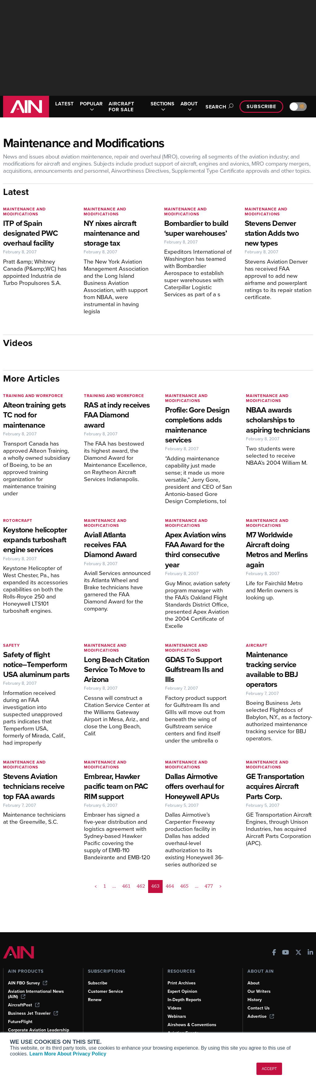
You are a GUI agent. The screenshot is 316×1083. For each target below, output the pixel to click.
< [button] (95, 886)
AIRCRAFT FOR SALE (121, 106)
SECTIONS (162, 106)
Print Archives (182, 983)
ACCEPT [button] (269, 1069)
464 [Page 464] (170, 886)
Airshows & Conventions (192, 1024)
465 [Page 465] (184, 886)
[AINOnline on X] (298, 953)
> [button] (220, 886)
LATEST (64, 104)
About (253, 983)
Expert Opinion (182, 991)
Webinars (177, 1016)
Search (218, 107)
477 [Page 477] (209, 886)
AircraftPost (24, 1005)
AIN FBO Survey (27, 983)
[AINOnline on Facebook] (274, 953)
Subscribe (261, 106)
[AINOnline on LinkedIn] (310, 953)
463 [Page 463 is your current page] (155, 886)
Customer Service (105, 991)
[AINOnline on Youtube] (285, 953)
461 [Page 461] (126, 886)
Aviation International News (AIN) (36, 994)
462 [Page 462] (141, 886)
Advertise (260, 1016)
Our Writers (259, 991)
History (254, 999)
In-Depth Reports (184, 999)
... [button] (114, 886)
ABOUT (189, 106)
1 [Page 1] (104, 886)
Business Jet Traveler (33, 1013)
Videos (174, 1008)
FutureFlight (20, 1021)
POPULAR (91, 106)
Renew (95, 999)
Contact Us (258, 1008)
